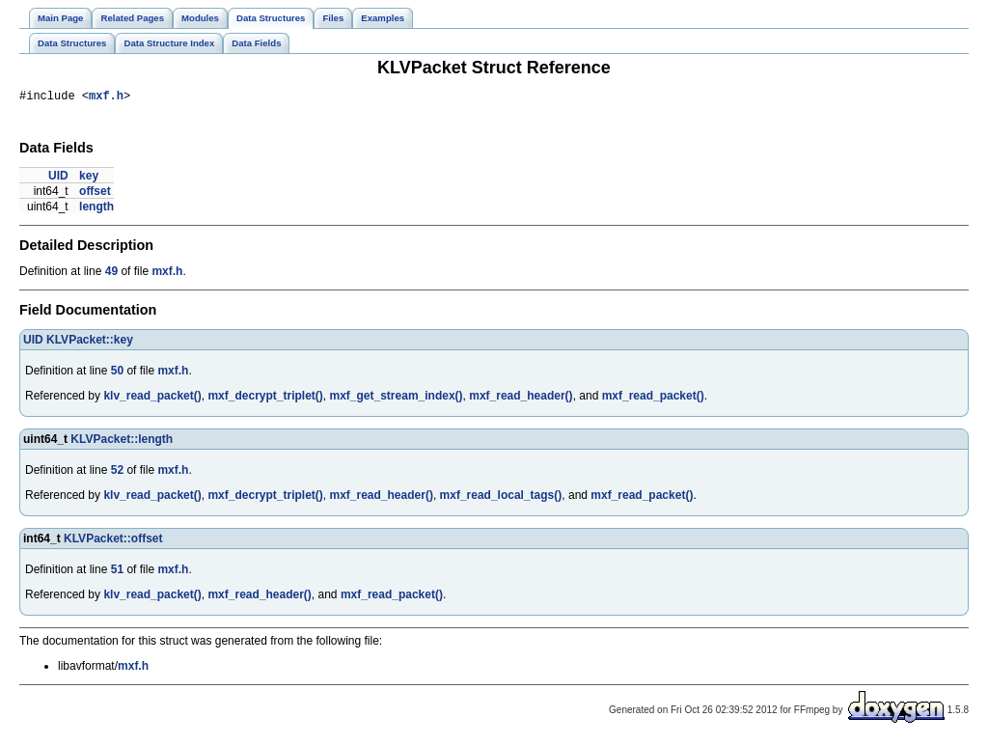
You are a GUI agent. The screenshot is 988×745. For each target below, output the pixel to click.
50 (117, 373)
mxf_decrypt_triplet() (264, 398)
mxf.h (106, 98)
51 (117, 572)
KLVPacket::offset (113, 541)
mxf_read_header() (520, 398)
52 (117, 473)
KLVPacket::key (89, 342)
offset (95, 194)
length (96, 209)
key (88, 178)
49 (111, 274)
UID (58, 178)
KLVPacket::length (121, 442)
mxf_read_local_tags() (501, 498)
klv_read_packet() (152, 398)
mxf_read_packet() (653, 398)
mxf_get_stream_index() (396, 398)
